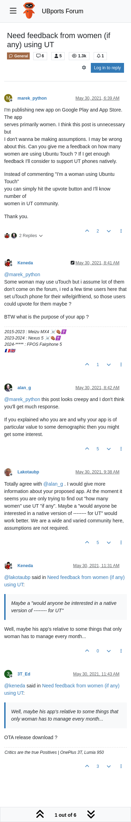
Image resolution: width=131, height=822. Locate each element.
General (18, 56)
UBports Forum (62, 11)
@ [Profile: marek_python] (22, 274)
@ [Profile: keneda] (14, 685)
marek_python (32, 98)
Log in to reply (107, 67)
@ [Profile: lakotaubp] (17, 577)
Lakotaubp (28, 472)
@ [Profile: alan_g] (53, 484)
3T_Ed (23, 674)
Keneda (25, 262)
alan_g (24, 387)
